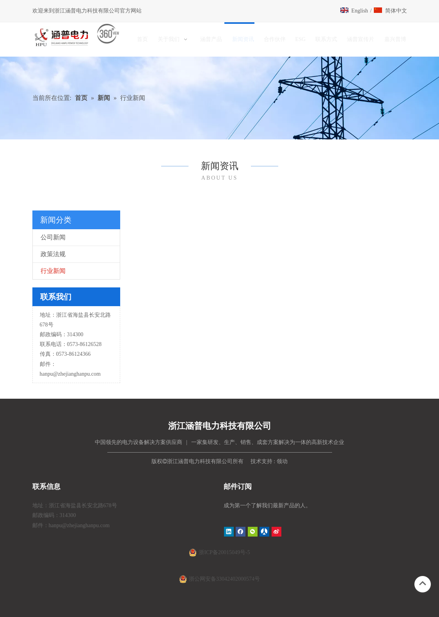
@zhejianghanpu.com (77, 374)
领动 (282, 461)
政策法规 (53, 254)
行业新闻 (53, 270)
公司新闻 (53, 237)
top (422, 583)
